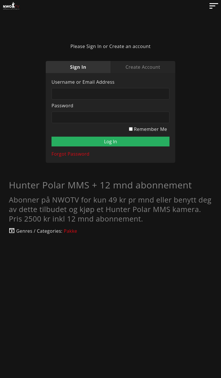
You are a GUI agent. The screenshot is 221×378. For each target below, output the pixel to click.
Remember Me (148, 129)
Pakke (70, 231)
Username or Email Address (83, 82)
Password (62, 105)
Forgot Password (70, 154)
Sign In (78, 67)
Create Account (142, 67)
